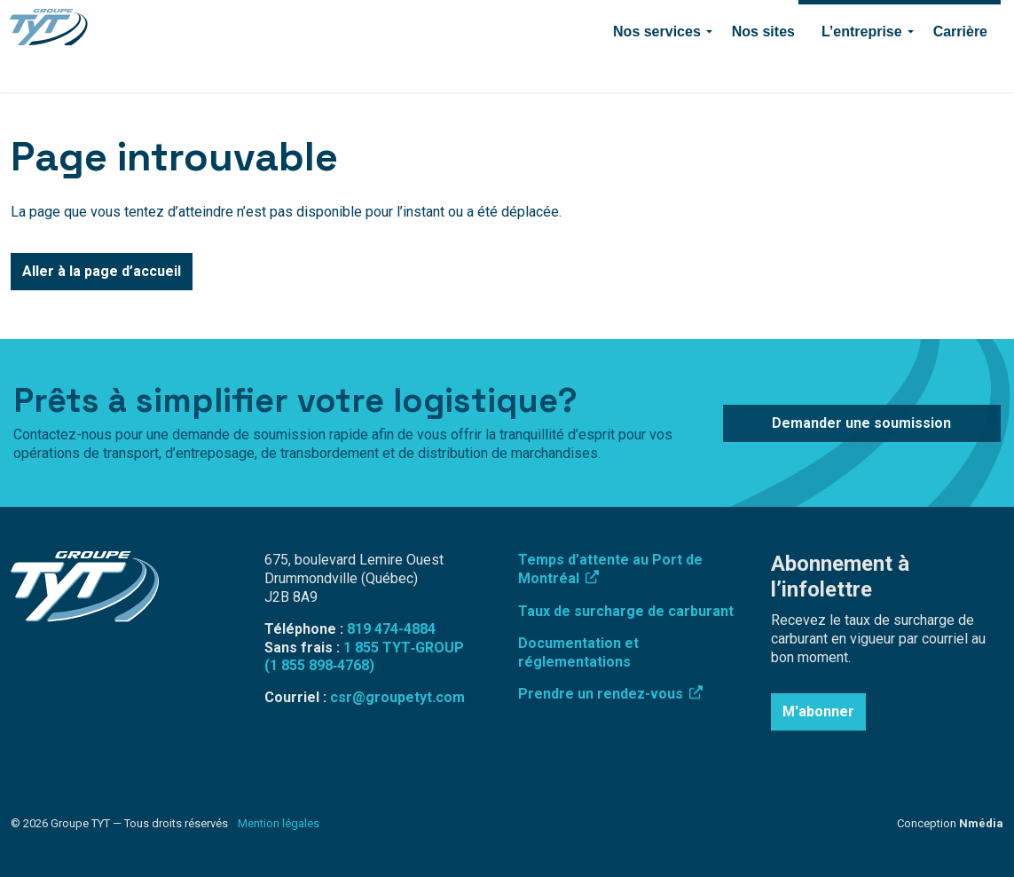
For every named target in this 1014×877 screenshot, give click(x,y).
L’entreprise (861, 68)
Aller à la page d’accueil (102, 271)
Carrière (960, 68)
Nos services (657, 68)
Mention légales (278, 823)
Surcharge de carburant (354, 23)
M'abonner (818, 712)
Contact (681, 23)
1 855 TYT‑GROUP (403, 647)
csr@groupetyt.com (397, 697)
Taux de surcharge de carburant (626, 611)
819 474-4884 (603, 23)
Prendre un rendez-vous (610, 693)
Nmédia (981, 823)
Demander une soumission (899, 23)
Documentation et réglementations (578, 652)
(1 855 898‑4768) (319, 665)
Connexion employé (492, 23)
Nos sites (763, 68)
